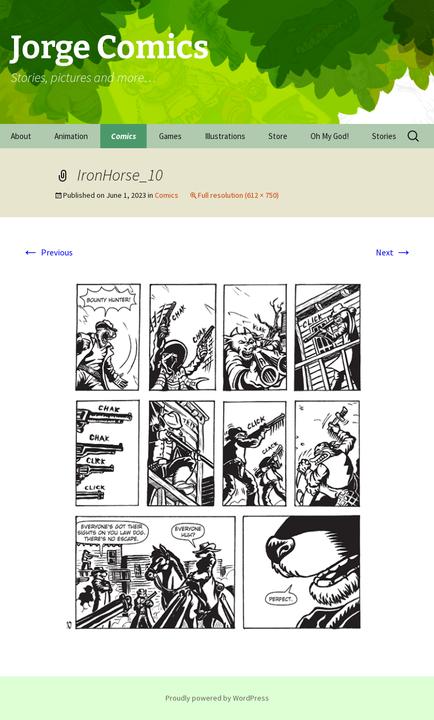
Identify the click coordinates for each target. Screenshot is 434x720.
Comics (123, 136)
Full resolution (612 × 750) (238, 195)
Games (170, 136)
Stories (384, 136)
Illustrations (225, 136)
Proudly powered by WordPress (217, 698)
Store (277, 136)
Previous (47, 252)
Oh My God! (330, 136)
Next (394, 252)
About (21, 136)
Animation (71, 136)
